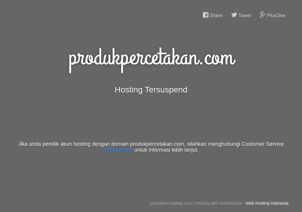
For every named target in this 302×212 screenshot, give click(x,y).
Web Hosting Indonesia (267, 203)
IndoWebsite (118, 150)
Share (212, 15)
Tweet (241, 15)
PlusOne (272, 15)
